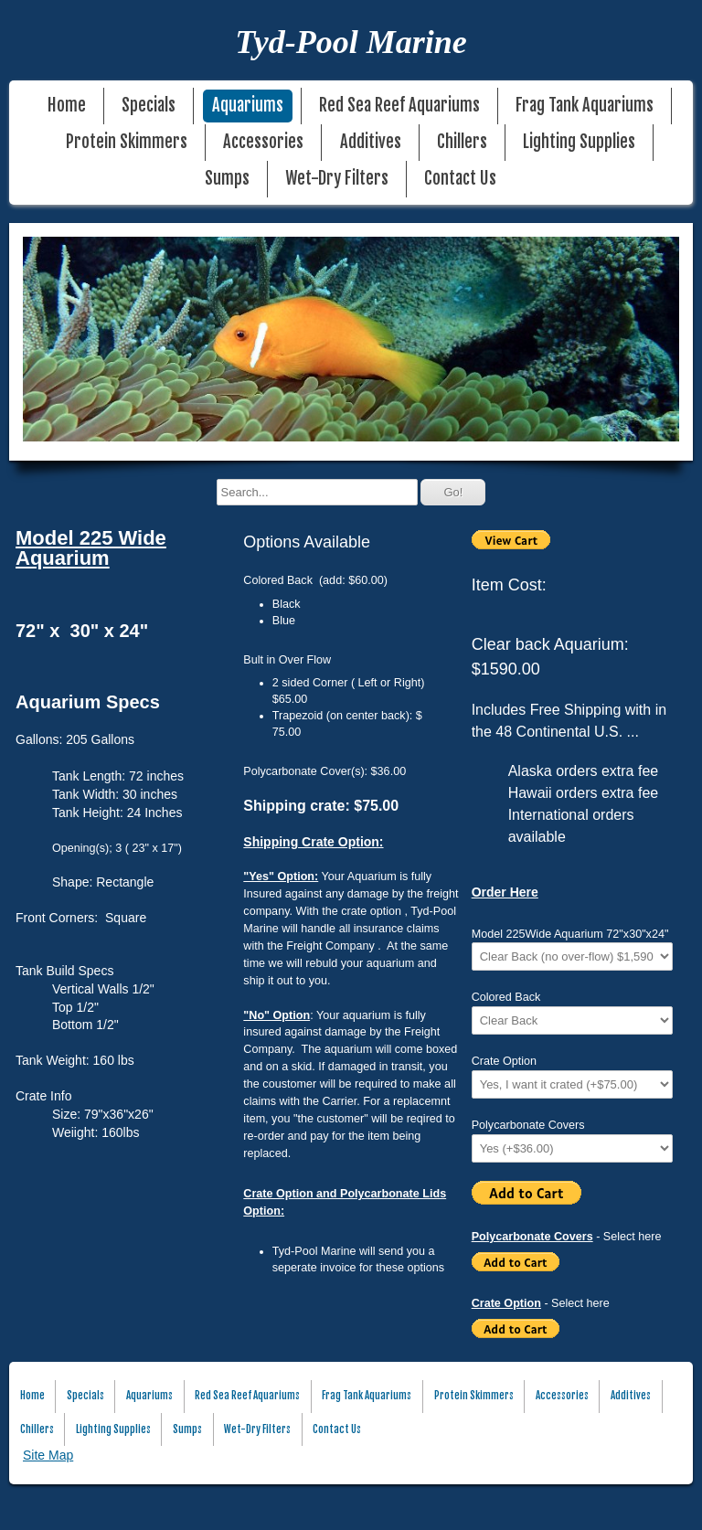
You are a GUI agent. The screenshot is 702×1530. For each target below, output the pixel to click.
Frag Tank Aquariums (585, 105)
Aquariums (247, 105)
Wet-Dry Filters (336, 178)
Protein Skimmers (126, 142)
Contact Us (460, 178)
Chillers (462, 142)
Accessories (263, 142)
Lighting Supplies (579, 142)
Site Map (48, 1455)
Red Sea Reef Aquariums (399, 105)
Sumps (227, 178)
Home (67, 105)
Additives (370, 142)
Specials (149, 105)
